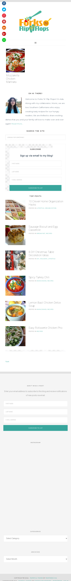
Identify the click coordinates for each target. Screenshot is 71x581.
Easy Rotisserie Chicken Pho (45, 324)
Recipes (49, 232)
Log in (65, 577)
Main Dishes (42, 279)
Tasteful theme (36, 574)
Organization (50, 208)
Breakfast (41, 232)
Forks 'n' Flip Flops (35, 22)
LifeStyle (40, 208)
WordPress (57, 577)
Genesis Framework (43, 577)
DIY (38, 257)
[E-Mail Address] (35, 180)
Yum (7, 357)
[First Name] (35, 164)
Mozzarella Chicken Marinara (12, 79)
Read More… (17, 124)
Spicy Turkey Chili (39, 275)
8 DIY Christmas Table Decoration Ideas (41, 252)
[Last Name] (35, 172)
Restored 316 (51, 574)
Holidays (43, 257)
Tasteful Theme (24, 577)
